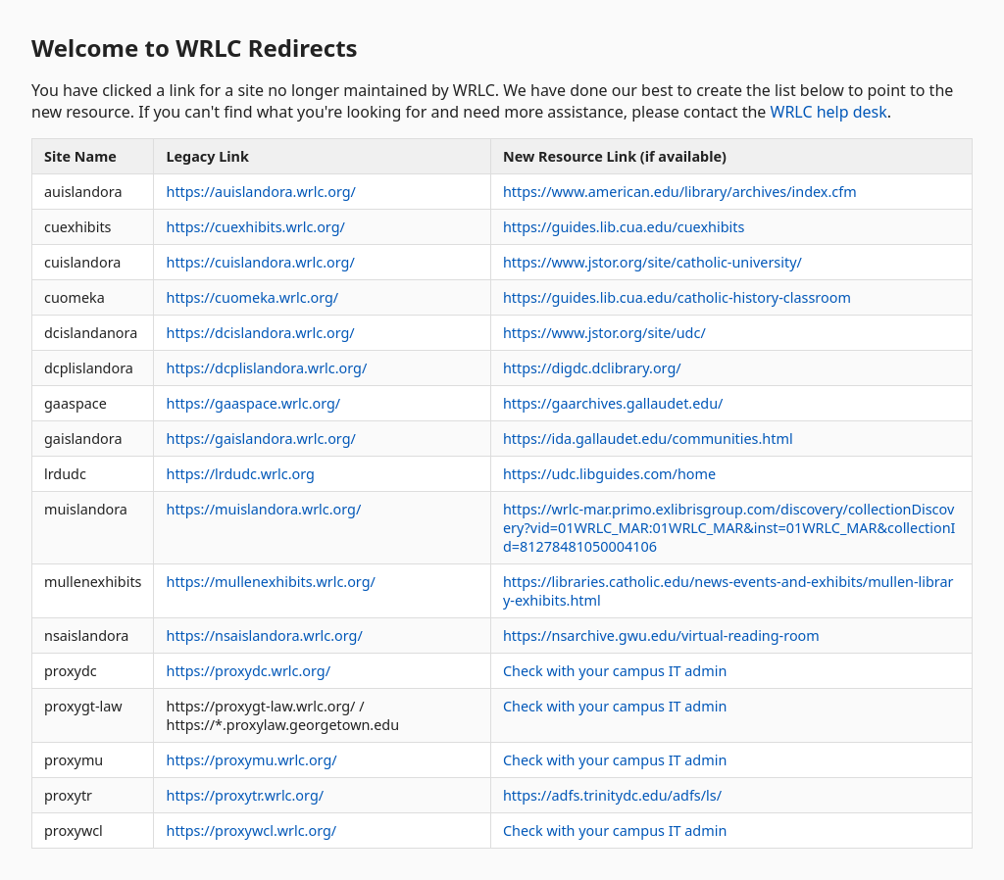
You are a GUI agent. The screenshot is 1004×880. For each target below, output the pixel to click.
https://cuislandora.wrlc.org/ (260, 262)
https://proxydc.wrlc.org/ (248, 670)
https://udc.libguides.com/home (609, 473)
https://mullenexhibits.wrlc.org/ (270, 581)
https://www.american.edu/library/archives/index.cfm (680, 191)
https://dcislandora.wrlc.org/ (260, 332)
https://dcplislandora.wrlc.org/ (266, 368)
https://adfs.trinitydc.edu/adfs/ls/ (612, 795)
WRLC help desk (829, 111)
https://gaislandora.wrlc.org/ (260, 438)
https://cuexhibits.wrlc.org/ (255, 227)
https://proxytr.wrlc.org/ (245, 795)
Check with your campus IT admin (615, 670)
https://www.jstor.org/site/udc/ (604, 332)
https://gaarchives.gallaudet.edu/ (613, 403)
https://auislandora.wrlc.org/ (260, 191)
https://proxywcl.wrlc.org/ (251, 830)
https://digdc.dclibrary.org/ (592, 368)
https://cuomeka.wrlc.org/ (252, 297)
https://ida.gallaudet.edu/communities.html (648, 438)
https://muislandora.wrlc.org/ (263, 509)
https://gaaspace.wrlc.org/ (253, 403)
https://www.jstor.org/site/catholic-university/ (652, 262)
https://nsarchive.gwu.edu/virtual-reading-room (661, 635)
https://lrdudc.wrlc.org (240, 473)
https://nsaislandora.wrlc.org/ (264, 635)
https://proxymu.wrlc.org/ (251, 760)
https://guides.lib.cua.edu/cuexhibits (623, 227)
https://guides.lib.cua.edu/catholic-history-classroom (677, 297)
